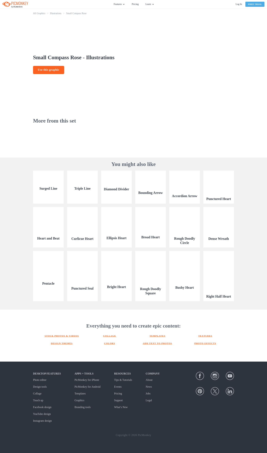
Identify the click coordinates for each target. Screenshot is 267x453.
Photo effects (205, 343)
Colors (109, 343)
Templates (157, 336)
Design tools (40, 386)
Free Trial (255, 4)
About (149, 379)
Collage (109, 336)
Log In (238, 4)
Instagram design (42, 420)
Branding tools (82, 407)
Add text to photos (157, 343)
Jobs (148, 393)
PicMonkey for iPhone (86, 379)
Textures (205, 336)
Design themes (62, 343)
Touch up (38, 400)
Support (118, 400)
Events (118, 386)
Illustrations (55, 13)
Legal (149, 400)
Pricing (135, 4)
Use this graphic (48, 69)
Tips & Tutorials (123, 379)
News (149, 386)
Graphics (79, 400)
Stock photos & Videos (62, 336)
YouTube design (42, 413)
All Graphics (39, 13)
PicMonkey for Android (87, 386)
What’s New (121, 407)
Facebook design (42, 407)
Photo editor (39, 379)
